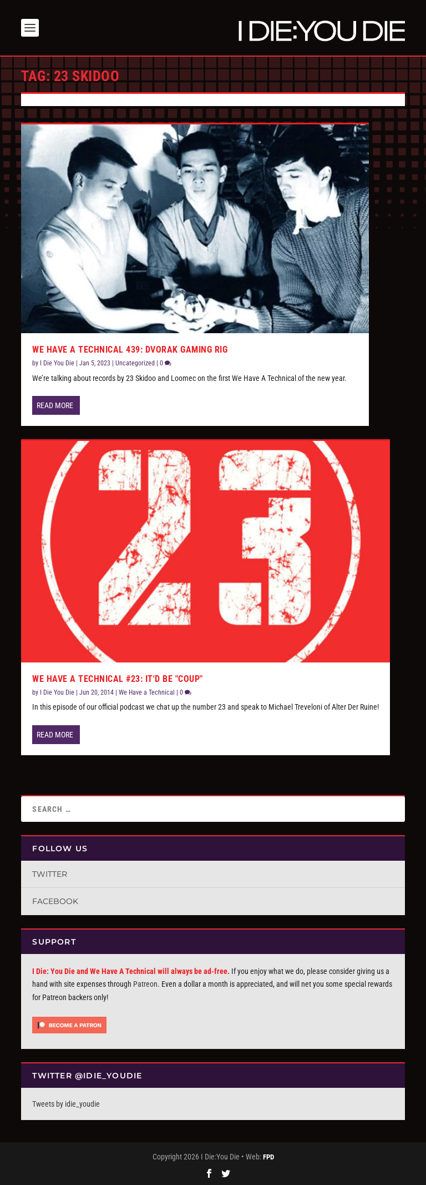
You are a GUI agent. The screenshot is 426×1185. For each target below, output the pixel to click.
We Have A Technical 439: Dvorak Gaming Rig (129, 349)
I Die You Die (57, 363)
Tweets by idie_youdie (66, 1103)
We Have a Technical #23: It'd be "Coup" (117, 679)
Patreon (145, 984)
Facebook (55, 901)
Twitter (49, 874)
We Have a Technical (147, 692)
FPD (268, 1157)
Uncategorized (135, 363)
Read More (55, 405)
